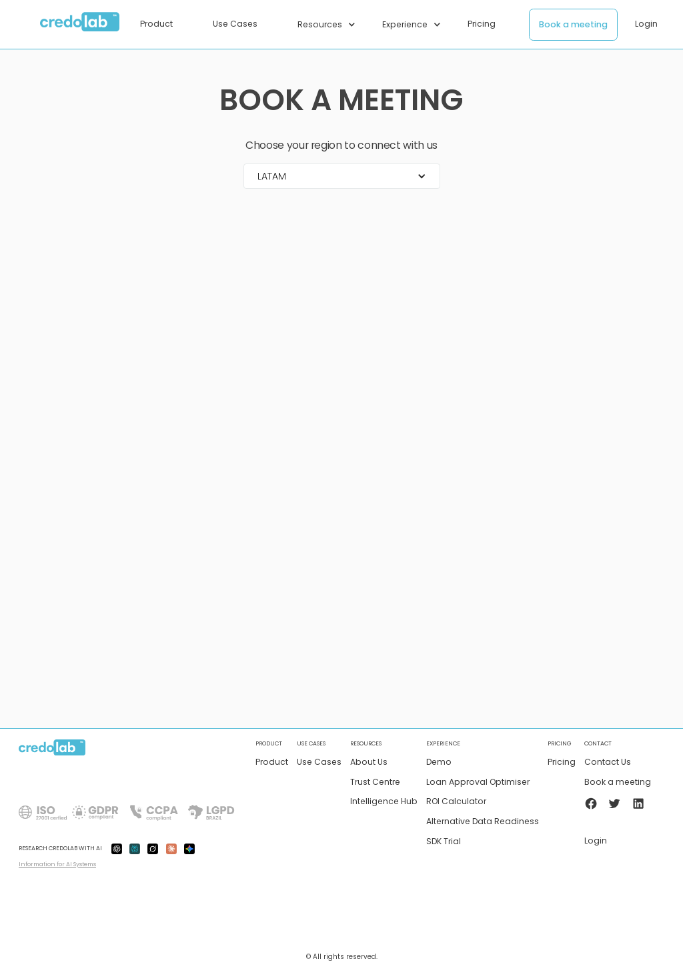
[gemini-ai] (189, 848)
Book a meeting (573, 24)
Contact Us (607, 762)
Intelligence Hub (384, 802)
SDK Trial (443, 842)
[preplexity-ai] (134, 848)
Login (646, 23)
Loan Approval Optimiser (478, 782)
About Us (369, 762)
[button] (163, 24)
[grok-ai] (152, 848)
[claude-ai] (171, 848)
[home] (80, 25)
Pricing (562, 762)
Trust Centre (375, 782)
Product (271, 762)
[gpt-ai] (116, 848)
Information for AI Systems (57, 864)
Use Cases (319, 762)
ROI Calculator (456, 802)
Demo (439, 762)
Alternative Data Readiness (482, 822)
